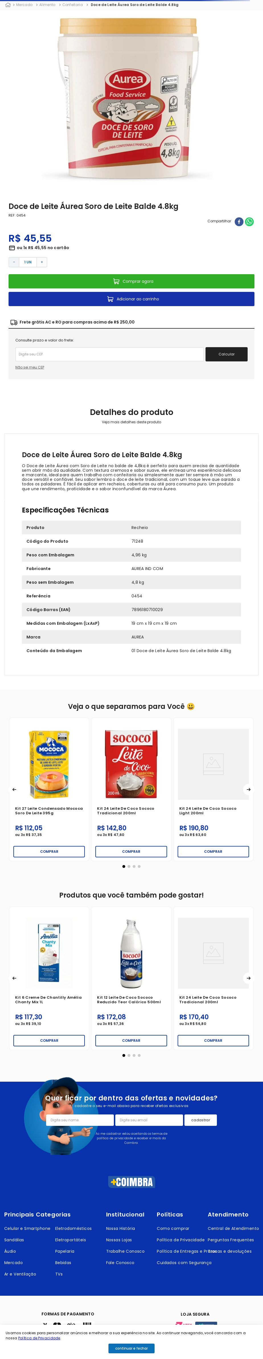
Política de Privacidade (39, 1338)
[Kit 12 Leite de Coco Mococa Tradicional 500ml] (134, 789)
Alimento (47, 4)
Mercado (24, 4)
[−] (14, 262)
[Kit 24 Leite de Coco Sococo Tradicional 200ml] (52, 978)
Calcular (227, 354)
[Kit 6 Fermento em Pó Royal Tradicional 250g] (134, 978)
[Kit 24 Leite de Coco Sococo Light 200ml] (52, 789)
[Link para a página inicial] (8, 5)
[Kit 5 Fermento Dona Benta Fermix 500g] (216, 789)
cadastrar (200, 1120)
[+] (42, 262)
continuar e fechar (131, 1348)
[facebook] (239, 222)
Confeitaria (72, 4)
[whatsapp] (249, 222)
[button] (14, 789)
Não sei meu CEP (29, 367)
